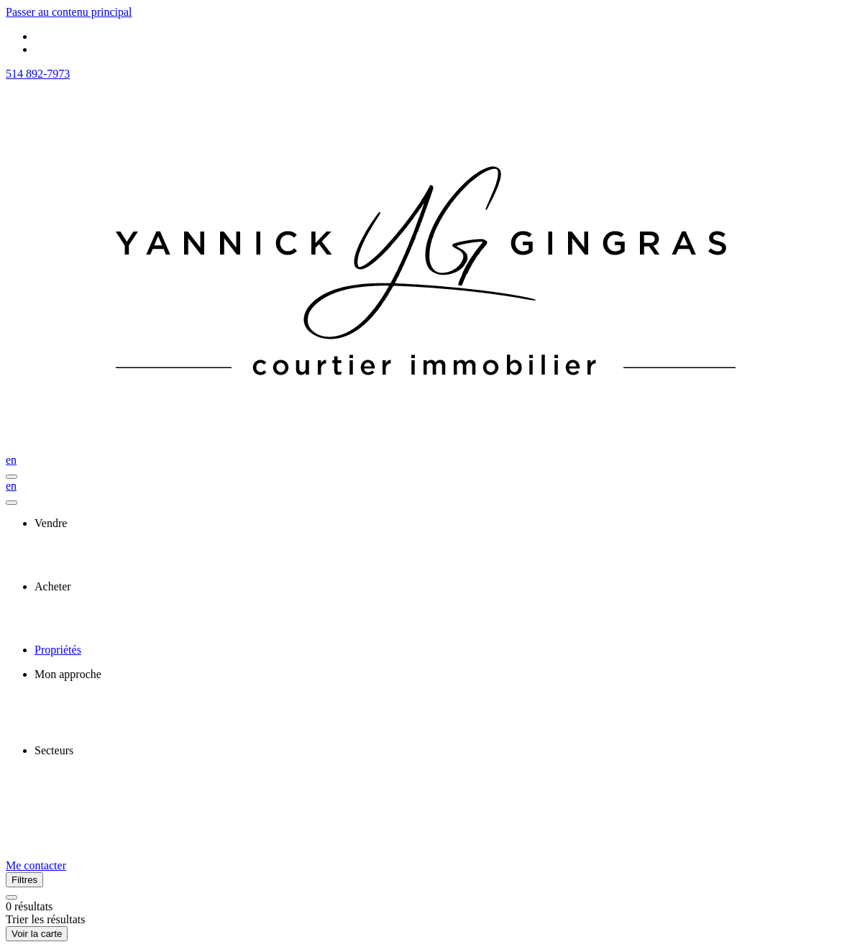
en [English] (11, 460)
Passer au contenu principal (69, 12)
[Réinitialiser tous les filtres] (11, 897)
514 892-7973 (38, 74)
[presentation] (435, 523)
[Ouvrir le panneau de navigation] (11, 477)
